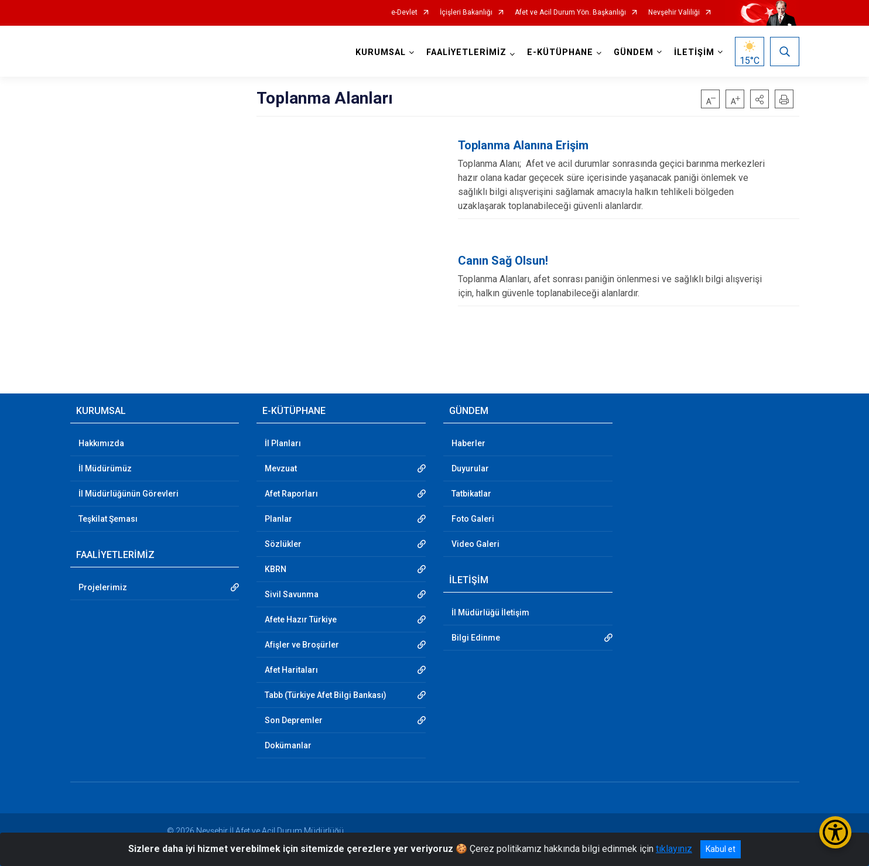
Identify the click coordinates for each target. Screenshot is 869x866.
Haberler (468, 443)
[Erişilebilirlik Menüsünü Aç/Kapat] (835, 832)
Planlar (278, 518)
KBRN (275, 569)
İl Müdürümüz (105, 468)
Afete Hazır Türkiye (301, 619)
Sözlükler (283, 544)
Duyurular (470, 468)
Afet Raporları (291, 493)
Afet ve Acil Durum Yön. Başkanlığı (570, 12)
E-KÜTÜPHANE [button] (560, 52)
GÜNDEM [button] (634, 52)
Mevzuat (281, 468)
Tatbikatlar (471, 493)
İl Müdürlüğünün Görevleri (128, 493)
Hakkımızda (101, 443)
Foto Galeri (472, 518)
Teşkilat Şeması (108, 518)
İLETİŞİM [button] (694, 52)
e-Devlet (404, 12)
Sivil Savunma (292, 594)
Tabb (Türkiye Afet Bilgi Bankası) (325, 695)
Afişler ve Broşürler (302, 644)
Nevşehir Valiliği (674, 12)
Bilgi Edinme (475, 637)
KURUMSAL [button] (380, 52)
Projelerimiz (102, 587)
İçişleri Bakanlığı (466, 12)
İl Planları (283, 443)
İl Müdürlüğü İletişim (490, 612)
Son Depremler (294, 720)
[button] (759, 99)
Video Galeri (475, 544)
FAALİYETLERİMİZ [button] (466, 52)
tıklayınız (674, 848)
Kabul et (720, 849)
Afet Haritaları (291, 670)
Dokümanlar (288, 745)
